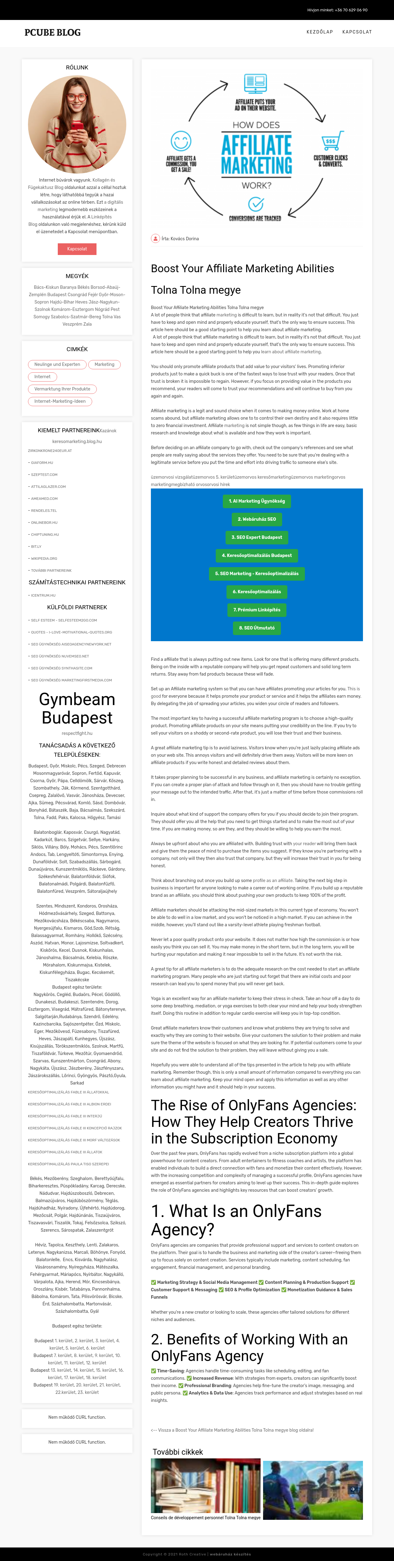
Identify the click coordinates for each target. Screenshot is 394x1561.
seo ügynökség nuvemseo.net (60, 656)
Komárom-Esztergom (73, 309)
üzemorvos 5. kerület (213, 477)
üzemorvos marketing (312, 477)
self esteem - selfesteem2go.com (64, 620)
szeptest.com (44, 475)
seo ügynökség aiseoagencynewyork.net (71, 644)
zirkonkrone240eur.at (50, 451)
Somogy (42, 317)
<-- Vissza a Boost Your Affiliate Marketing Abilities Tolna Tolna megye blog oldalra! (232, 1430)
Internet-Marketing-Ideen (60, 401)
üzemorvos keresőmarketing (262, 477)
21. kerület (109, 1385)
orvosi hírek (218, 484)
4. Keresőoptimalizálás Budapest (257, 555)
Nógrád (103, 309)
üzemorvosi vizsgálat (172, 477)
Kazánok (108, 430)
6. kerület (95, 1348)
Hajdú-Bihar (62, 302)
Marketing (105, 364)
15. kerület (106, 1370)
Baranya (68, 287)
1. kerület (64, 1340)
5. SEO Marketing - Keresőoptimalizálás (256, 573)
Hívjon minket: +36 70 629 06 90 (337, 10)
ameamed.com (44, 498)
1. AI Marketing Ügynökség (257, 501)
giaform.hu (42, 463)
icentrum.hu (43, 595)
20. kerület (86, 1385)
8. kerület (83, 1355)
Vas (117, 317)
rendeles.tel (44, 510)
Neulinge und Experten (57, 364)
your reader (305, 843)
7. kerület (63, 1355)
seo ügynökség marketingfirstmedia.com (71, 680)
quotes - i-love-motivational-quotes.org (71, 632)
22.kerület (66, 1392)
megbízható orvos (189, 484)
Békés (83, 287)
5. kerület (74, 1348)
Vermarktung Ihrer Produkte (62, 389)
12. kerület (96, 1363)
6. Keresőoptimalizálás (257, 591)
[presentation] (353, 1489)
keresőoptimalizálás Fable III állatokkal (68, 1092)
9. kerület (104, 1355)
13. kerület (61, 1370)
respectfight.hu (77, 733)
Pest (115, 309)
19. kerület (64, 1385)
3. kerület (104, 1340)
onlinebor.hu (44, 522)
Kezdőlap (320, 32)
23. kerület (88, 1392)
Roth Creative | (215, 1554)
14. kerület (83, 1370)
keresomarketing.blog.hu (77, 441)
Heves (82, 302)
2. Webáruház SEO (257, 519)
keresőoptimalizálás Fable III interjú (65, 1116)
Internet (42, 376)
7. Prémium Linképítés (257, 610)
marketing (227, 315)
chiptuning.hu (45, 534)
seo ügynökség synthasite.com (61, 668)
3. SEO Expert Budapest (257, 537)
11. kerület (74, 1363)
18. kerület (96, 1377)
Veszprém (72, 324)
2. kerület (84, 1340)
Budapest (57, 294)
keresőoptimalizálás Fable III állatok (65, 1152)
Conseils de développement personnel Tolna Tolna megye (206, 1517)
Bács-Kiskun (47, 287)
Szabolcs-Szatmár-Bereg (76, 317)
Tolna (107, 317)
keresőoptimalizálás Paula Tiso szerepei (68, 1164)
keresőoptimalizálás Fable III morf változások (74, 1140)
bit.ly (36, 546)
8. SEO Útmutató (257, 628)
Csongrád (78, 294)
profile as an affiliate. (274, 880)
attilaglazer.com (48, 486)
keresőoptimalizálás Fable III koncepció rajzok (75, 1128)
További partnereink (51, 570)
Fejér (93, 294)
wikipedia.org (44, 558)
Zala (87, 324)
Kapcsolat (357, 32)
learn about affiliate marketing (290, 352)
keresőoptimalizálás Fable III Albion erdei (69, 1104)
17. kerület (74, 1377)
